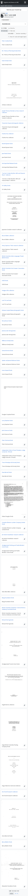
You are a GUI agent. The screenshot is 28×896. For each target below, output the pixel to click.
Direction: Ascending (21, 33)
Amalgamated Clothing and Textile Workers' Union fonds (13, 546)
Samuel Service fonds (7, 350)
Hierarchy (12, 28)
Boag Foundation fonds (8, 598)
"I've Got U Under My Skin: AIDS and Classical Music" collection (13, 174)
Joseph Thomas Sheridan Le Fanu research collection (13, 111)
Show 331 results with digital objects (17, 36)
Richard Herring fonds (7, 620)
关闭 (6, 13)
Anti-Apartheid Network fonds (9, 163)
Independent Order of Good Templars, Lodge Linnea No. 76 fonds (13, 451)
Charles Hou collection (8, 133)
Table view (12, 30)
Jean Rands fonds (6, 153)
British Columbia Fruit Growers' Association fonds (13, 269)
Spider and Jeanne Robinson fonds (11, 360)
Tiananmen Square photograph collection (12, 123)
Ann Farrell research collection (10, 792)
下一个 (16, 893)
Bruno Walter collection (8, 235)
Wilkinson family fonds (7, 340)
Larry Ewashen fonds (7, 420)
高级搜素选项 (6, 24)
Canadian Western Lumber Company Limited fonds (13, 523)
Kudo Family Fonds (7, 60)
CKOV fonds (5, 280)
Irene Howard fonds (7, 370)
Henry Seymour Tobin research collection (12, 245)
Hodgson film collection (8, 290)
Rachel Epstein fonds (7, 143)
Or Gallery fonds (6, 185)
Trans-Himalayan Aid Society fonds (11, 462)
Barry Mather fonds (7, 842)
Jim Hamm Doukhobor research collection (13, 534)
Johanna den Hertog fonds (9, 330)
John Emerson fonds (7, 430)
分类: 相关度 (10, 33)
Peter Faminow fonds (7, 440)
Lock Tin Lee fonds (6, 300)
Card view (4, 30)
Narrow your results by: (14, 10)
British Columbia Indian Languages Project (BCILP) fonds (13, 257)
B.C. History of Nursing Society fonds (11, 51)
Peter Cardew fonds (7, 41)
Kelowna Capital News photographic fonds (13, 310)
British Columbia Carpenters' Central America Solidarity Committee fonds (13, 608)
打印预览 (4, 28)
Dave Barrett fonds (7, 472)
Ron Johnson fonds (7, 321)
